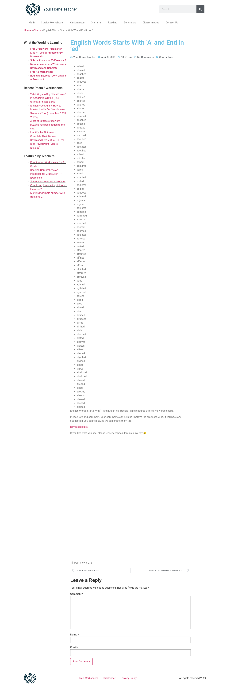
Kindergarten (77, 22)
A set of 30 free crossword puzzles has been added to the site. (47, 124)
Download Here (79, 426)
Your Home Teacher (60, 9)
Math (32, 22)
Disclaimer (109, 678)
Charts (37, 30)
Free (170, 57)
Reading (112, 22)
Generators (130, 22)
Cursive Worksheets (52, 22)
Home (27, 30)
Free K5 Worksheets (41, 71)
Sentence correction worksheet (47, 181)
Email (74, 647)
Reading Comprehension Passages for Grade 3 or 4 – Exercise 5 (46, 174)
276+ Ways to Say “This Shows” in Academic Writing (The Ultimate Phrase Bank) (48, 98)
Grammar (96, 22)
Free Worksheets (88, 678)
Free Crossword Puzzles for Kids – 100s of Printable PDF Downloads (46, 52)
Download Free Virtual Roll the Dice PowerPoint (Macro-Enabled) (47, 144)
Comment (76, 594)
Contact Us (171, 22)
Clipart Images (150, 22)
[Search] (200, 9)
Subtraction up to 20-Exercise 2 (48, 60)
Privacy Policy (129, 678)
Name (74, 634)
